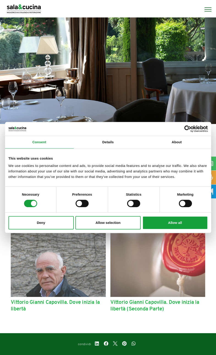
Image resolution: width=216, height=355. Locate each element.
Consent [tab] (39, 142)
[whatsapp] (133, 344)
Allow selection (108, 223)
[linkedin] (97, 344)
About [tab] (177, 142)
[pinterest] (124, 344)
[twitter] (115, 344)
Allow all (175, 223)
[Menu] (206, 9)
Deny (41, 223)
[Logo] (23, 9)
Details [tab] (108, 142)
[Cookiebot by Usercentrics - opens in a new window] (188, 128)
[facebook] (106, 344)
